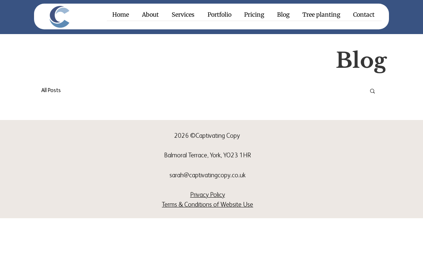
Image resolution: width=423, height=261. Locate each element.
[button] (184, 17)
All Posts (51, 90)
